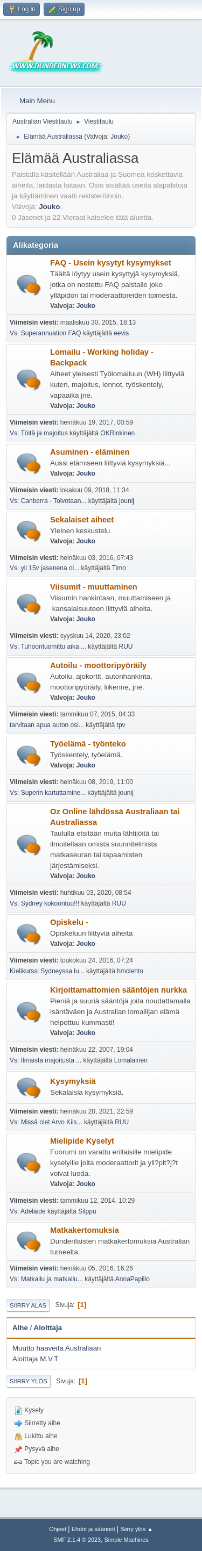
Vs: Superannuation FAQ (45, 333)
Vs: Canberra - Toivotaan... (48, 501)
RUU (126, 646)
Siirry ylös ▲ (136, 1529)
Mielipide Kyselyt (82, 1141)
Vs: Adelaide (28, 1211)
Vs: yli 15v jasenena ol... (44, 568)
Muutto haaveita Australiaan (56, 1348)
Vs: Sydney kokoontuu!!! (44, 903)
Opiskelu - (69, 922)
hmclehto (130, 971)
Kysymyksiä (73, 1081)
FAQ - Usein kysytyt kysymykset (110, 262)
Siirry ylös (28, 1381)
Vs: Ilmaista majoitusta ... (45, 1060)
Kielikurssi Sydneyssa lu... (47, 971)
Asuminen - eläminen (89, 452)
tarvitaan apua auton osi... (47, 725)
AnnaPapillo (132, 1279)
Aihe (20, 1328)
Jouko (119, 136)
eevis (121, 333)
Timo (119, 568)
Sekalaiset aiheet (82, 519)
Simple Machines (127, 1539)
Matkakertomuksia (84, 1230)
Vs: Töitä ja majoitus (39, 433)
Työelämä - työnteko (88, 743)
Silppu (87, 1211)
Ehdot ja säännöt (93, 1529)
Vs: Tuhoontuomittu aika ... (48, 646)
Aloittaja (48, 1328)
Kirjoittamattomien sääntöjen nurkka (118, 990)
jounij (126, 501)
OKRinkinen (117, 433)
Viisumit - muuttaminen (93, 587)
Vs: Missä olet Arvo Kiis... (46, 1122)
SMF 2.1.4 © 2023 (77, 1539)
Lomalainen (131, 1060)
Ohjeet (57, 1529)
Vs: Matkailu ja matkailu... (46, 1279)
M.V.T (49, 1359)
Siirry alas (28, 1305)
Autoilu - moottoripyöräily (98, 665)
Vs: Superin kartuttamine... (48, 792)
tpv (121, 725)
